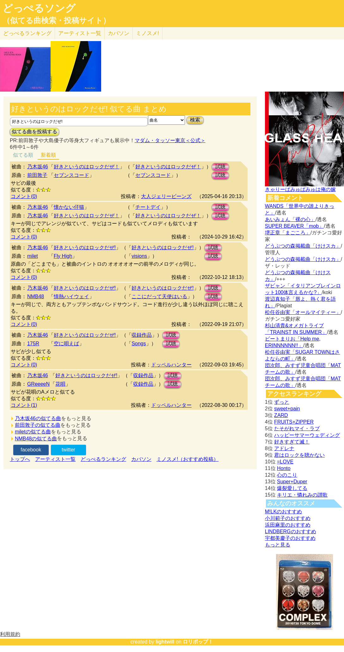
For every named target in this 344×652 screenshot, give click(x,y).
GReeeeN (38, 384)
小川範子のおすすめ (287, 518)
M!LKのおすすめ (283, 511)
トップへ (20, 459)
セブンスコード (71, 175)
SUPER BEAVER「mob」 (294, 226)
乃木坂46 (37, 166)
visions (139, 256)
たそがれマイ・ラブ (297, 428)
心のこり (287, 475)
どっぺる (27, 33)
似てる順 (23, 155)
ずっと (281, 402)
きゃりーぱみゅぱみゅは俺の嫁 (300, 189)
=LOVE (285, 461)
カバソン (118, 33)
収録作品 (142, 335)
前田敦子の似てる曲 (37, 425)
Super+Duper (292, 481)
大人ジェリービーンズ (166, 196)
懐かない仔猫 (69, 207)
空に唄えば (66, 343)
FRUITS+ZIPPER (294, 422)
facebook (31, 449)
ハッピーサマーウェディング (307, 435)
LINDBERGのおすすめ (290, 531)
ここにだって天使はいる (159, 296)
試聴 (220, 166)
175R (33, 343)
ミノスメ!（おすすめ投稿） (187, 459)
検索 (195, 120)
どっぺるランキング (103, 459)
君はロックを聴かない (299, 455)
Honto (284, 468)
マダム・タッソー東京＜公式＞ (170, 140)
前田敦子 (37, 175)
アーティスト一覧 (55, 459)
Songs (139, 343)
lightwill (165, 641)
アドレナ (284, 448)
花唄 (60, 384)
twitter (68, 449)
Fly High (63, 256)
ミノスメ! (147, 33)
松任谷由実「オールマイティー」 (303, 312)
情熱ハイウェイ (71, 296)
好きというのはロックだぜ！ (87, 166)
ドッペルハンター (171, 364)
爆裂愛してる (292, 488)
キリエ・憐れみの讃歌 (302, 495)
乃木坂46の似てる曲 (38, 418)
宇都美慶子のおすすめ (290, 538)
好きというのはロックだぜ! (85, 247)
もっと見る (277, 544)
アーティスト (79, 33)
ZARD (281, 415)
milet (32, 256)
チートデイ (148, 207)
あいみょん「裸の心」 (290, 219)
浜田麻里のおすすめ (287, 525)
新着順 (48, 155)
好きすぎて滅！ (292, 441)
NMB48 (35, 296)
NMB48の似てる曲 (36, 438)
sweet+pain (287, 408)
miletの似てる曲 (33, 431)
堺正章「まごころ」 (287, 232)
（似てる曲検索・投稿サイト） (56, 20)
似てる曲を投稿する (34, 131)
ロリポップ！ (198, 641)
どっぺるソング (39, 8)
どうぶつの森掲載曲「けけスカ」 (303, 246)
